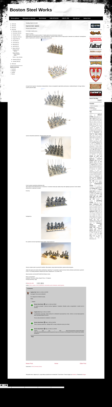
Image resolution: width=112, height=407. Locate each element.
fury (97, 164)
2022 (13, 63)
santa (101, 212)
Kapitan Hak (33, 292)
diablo (99, 150)
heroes (97, 171)
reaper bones (97, 208)
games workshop (93, 166)
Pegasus (97, 125)
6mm (99, 116)
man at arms (97, 185)
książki (93, 178)
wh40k (91, 231)
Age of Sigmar (93, 118)
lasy (92, 179)
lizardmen (99, 179)
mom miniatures (98, 191)
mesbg (93, 188)
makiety (100, 182)
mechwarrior (92, 187)
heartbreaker (92, 171)
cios (96, 147)
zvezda (91, 236)
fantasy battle (97, 157)
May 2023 (15, 44)
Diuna (95, 121)
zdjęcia (99, 235)
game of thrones (98, 165)
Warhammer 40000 (93, 133)
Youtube (13, 72)
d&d (93, 149)
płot (99, 206)
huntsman (100, 172)
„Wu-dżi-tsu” (76, 18)
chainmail (98, 143)
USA (92, 131)
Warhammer (96, 132)
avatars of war (95, 135)
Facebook (13, 69)
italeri (92, 174)
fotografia (100, 163)
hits (91, 172)
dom (90, 151)
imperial (95, 173)
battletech (91, 140)
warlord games (61, 285)
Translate (93, 108)
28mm (30, 285)
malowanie (98, 184)
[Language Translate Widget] (97, 106)
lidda (95, 179)
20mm (91, 115)
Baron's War (95, 119)
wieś (95, 231)
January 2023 (16, 61)
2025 (13, 25)
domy (94, 151)
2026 (13, 23)
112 (96, 113)
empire (98, 155)
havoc (98, 170)
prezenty (91, 206)
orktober (91, 200)
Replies (33, 301)
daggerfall (98, 149)
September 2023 (16, 36)
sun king (98, 216)
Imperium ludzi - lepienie (16, 50)
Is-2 (99, 124)
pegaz (95, 202)
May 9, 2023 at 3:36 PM (45, 311)
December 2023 (16, 31)
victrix (97, 221)
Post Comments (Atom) (37, 366)
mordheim (92, 192)
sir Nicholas (93, 213)
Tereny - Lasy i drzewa (17, 57)
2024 (13, 27)
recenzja (91, 210)
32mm (95, 116)
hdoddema (74, 374)
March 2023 (15, 48)
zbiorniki (93, 235)
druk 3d (96, 152)
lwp (95, 182)
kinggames (97, 175)
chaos (91, 144)
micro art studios (93, 189)
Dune (99, 121)
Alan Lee (99, 118)
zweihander (98, 236)
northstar (97, 193)
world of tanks (94, 232)
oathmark (92, 195)
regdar (99, 210)
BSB (90, 119)
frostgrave (93, 164)
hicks (101, 171)
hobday (95, 172)
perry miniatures (53, 285)
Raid (101, 125)
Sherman (98, 127)
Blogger (84, 374)
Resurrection (94, 126)
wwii (101, 233)
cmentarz (100, 147)
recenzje (95, 210)
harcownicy (93, 169)
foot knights (94, 163)
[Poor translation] (5, 385)
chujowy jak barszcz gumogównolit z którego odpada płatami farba (96, 146)
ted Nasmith (98, 218)
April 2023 (15, 46)
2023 (13, 29)
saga (97, 212)
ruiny (90, 212)
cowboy (96, 148)
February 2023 (16, 59)
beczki (96, 140)
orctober (97, 199)
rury (94, 212)
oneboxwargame (98, 197)
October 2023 (16, 35)
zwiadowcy (91, 237)
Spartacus (91, 128)
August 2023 (16, 38)
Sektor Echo (87, 18)
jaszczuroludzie (97, 174)
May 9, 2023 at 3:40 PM (51, 322)
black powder (96, 141)
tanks (92, 218)
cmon (92, 148)
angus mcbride (98, 134)
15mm (99, 113)
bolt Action (94, 142)
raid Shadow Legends (97, 207)
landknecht (41, 285)
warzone (98, 230)
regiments (92, 211)
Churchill (94, 120)
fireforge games (93, 161)
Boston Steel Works (31, 9)
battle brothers (92, 137)
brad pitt (100, 142)
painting (99, 201)
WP (90, 132)
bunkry (92, 143)
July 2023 (15, 40)
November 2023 (16, 33)
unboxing (91, 220)
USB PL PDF (65, 18)
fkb (101, 161)
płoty (90, 207)
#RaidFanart (92, 113)
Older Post (83, 363)
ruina (99, 211)
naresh (92, 193)
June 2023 (15, 42)
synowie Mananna (93, 217)
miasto (99, 188)
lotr (90, 181)
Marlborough (92, 125)
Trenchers (100, 129)
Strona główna (15, 18)
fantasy (91, 157)
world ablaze (99, 231)
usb (90, 221)
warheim (98, 227)
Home (56, 363)
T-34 (101, 128)
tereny (91, 219)
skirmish (98, 213)
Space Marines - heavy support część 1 (16, 54)
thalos (98, 219)
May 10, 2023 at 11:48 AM (51, 328)
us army (98, 220)
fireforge (98, 160)
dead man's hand (93, 150)
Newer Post (29, 363)
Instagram (13, 70)
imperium (100, 173)
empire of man (35, 285)
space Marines (92, 216)
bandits (98, 136)
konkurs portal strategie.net (96, 177)
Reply (32, 298)
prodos (95, 206)
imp (91, 173)
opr (90, 199)
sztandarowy (99, 217)
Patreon (13, 74)
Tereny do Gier (93, 129)
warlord (91, 228)
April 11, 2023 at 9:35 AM (51, 304)
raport (91, 208)
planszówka (98, 205)
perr (99, 202)
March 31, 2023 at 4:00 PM (42, 292)
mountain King (99, 192)
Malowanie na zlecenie (29, 18)
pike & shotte (92, 205)
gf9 (98, 166)
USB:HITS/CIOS (54, 18)
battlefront (97, 139)
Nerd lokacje (42, 18)
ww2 (95, 233)
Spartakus (96, 128)
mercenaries (47, 285)
